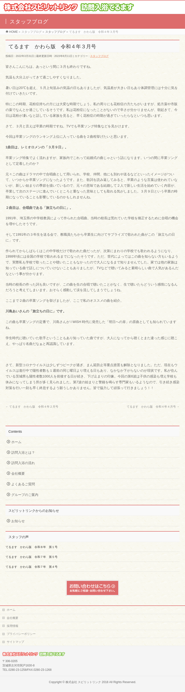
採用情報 (12, 626)
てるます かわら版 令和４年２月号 (32, 406)
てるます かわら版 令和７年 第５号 (33, 557)
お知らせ (18, 521)
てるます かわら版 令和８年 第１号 (32, 547)
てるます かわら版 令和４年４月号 (153, 406)
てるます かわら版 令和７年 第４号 (32, 567)
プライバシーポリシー (21, 634)
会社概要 (18, 473)
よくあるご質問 (23, 484)
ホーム (16, 442)
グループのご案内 (24, 495)
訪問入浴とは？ (23, 452)
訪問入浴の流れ (23, 463)
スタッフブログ (99, 56)
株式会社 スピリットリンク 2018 (87, 682)
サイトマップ (15, 642)
